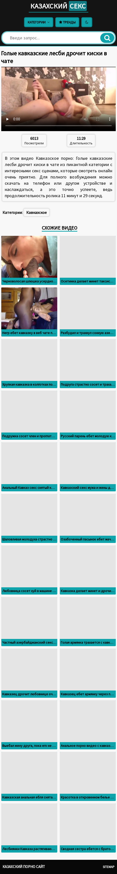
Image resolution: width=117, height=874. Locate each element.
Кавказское (36, 212)
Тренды (67, 22)
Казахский (58, 6)
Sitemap (108, 867)
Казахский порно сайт (23, 866)
